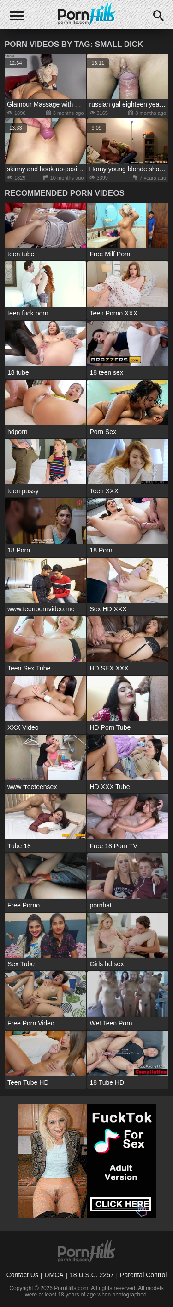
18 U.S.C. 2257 (92, 1275)
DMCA (53, 1275)
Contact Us (22, 1275)
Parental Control (143, 1275)
